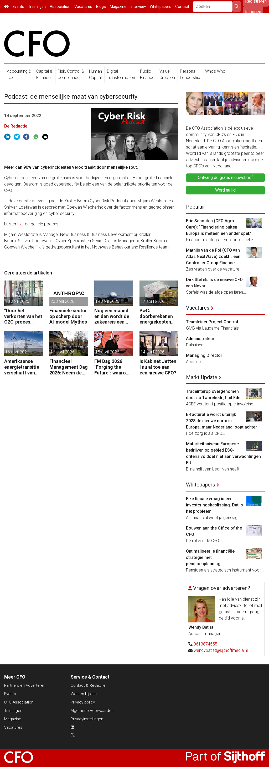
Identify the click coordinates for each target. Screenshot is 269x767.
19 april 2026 (107, 301)
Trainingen (37, 6)
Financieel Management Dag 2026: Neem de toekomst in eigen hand (68, 366)
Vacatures (83, 6)
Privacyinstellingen (87, 719)
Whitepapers (160, 6)
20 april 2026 (17, 301)
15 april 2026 (107, 352)
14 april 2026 (152, 352)
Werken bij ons (84, 693)
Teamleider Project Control (212, 321)
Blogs (101, 6)
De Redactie (15, 126)
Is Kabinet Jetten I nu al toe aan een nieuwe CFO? (157, 366)
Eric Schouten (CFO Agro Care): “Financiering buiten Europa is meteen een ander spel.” (218, 227)
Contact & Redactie (88, 685)
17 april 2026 (152, 301)
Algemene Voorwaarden (92, 710)
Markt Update (201, 377)
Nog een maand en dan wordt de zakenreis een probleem (111, 316)
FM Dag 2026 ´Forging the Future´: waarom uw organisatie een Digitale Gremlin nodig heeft (112, 366)
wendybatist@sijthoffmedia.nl (221, 650)
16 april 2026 (17, 352)
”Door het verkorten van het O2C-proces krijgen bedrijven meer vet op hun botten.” (23, 316)
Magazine (118, 6)
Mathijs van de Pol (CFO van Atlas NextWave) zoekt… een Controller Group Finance (213, 256)
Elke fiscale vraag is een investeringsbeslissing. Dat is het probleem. (214, 505)
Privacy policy (83, 702)
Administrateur (200, 338)
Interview (138, 6)
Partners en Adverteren (24, 685)
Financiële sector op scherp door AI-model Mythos (68, 316)
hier (20, 223)
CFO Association (18, 702)
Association (60, 6)
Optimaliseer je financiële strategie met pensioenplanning (210, 557)
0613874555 (205, 644)
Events (18, 6)
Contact (182, 6)
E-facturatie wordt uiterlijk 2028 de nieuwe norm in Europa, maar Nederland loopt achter (221, 421)
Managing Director (204, 355)
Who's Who (215, 71)
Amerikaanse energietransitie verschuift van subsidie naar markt (21, 366)
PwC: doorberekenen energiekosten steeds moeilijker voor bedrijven (158, 316)
